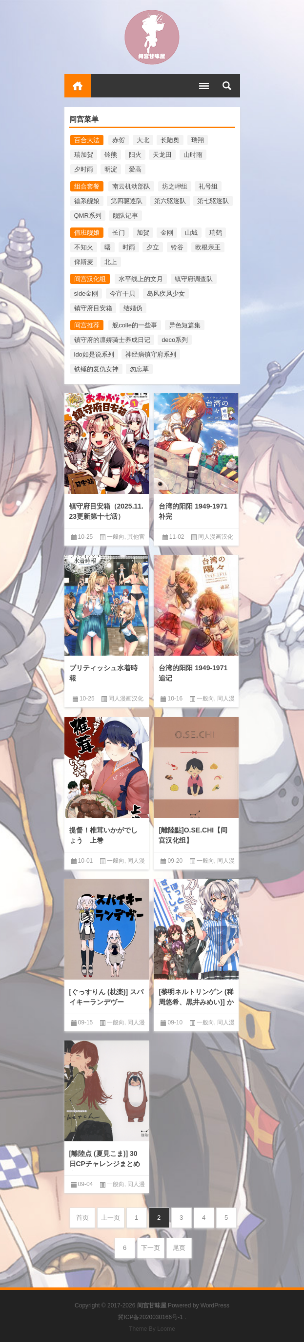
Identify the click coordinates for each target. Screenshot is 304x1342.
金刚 (167, 232)
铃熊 (110, 154)
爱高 (135, 169)
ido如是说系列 (94, 354)
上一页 (110, 1217)
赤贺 (118, 140)
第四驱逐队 (126, 201)
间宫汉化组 (90, 279)
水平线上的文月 (141, 279)
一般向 (115, 536)
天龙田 (162, 154)
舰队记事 (125, 215)
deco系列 (175, 339)
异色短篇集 (185, 325)
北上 (110, 261)
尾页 (179, 1247)
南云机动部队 (131, 186)
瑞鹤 (215, 232)
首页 (77, 85)
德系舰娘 (87, 201)
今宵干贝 (122, 293)
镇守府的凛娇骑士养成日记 (112, 339)
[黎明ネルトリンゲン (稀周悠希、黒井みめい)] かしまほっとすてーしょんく (196, 1007)
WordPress (215, 1305)
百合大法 (87, 140)
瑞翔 (197, 140)
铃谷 (177, 247)
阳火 (135, 154)
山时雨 (193, 154)
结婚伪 (132, 308)
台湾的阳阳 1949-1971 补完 (193, 511)
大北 (143, 140)
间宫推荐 (87, 325)
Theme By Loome (152, 1328)
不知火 (83, 247)
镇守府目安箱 (93, 308)
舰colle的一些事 (134, 325)
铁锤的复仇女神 (96, 369)
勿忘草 (139, 369)
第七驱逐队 (213, 201)
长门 (118, 232)
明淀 (110, 169)
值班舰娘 (87, 232)
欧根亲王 (208, 247)
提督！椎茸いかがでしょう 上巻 (103, 835)
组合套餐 (87, 186)
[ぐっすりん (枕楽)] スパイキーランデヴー (106, 997)
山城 (191, 232)
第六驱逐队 (170, 201)
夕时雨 (83, 169)
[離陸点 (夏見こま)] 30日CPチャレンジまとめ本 (104, 1164)
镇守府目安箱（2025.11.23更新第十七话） (106, 511)
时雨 (128, 247)
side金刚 (86, 293)
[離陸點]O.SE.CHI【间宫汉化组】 (193, 835)
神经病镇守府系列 (150, 354)
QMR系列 (87, 215)
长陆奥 (170, 140)
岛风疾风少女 (166, 293)
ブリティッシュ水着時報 (103, 673)
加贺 (143, 232)
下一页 (150, 1247)
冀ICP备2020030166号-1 (150, 1317)
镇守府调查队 (194, 279)
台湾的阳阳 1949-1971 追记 (193, 673)
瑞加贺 (83, 154)
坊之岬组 (174, 186)
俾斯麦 (83, 261)
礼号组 (208, 186)
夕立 (152, 247)
